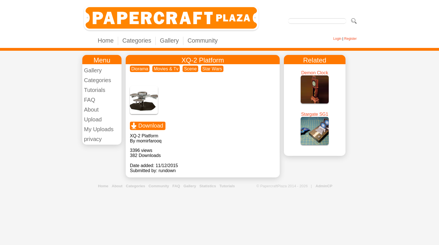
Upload (93, 119)
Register (350, 39)
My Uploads (99, 129)
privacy (93, 139)
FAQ (89, 100)
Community (203, 40)
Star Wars (212, 68)
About (91, 110)
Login (337, 39)
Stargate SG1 (314, 114)
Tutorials (94, 90)
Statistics (207, 186)
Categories (136, 40)
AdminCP (324, 186)
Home (106, 40)
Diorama (139, 68)
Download (150, 125)
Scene (190, 68)
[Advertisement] (219, 217)
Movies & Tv (166, 68)
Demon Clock (314, 72)
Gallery (169, 40)
